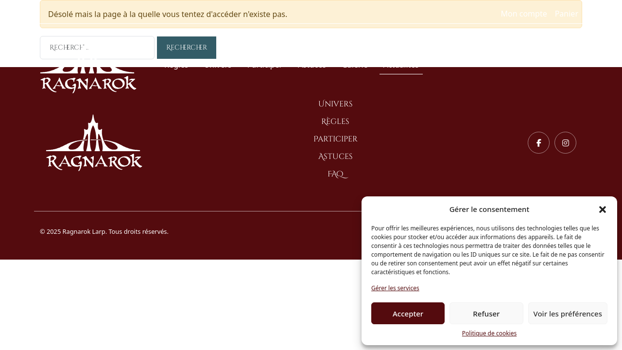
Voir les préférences (568, 313)
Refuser (486, 313)
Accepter (408, 313)
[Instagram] (565, 143)
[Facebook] (539, 143)
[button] (602, 209)
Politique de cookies (489, 333)
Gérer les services (395, 288)
